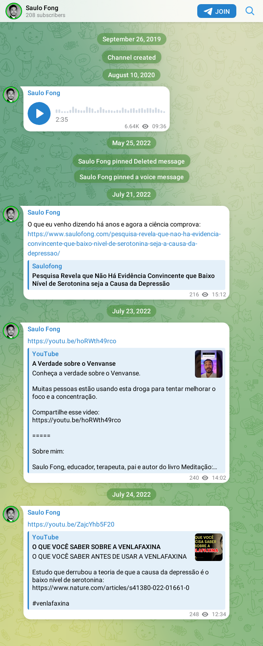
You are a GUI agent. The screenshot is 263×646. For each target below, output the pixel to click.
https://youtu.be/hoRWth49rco (72, 341)
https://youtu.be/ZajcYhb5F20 (71, 524)
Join (217, 11)
